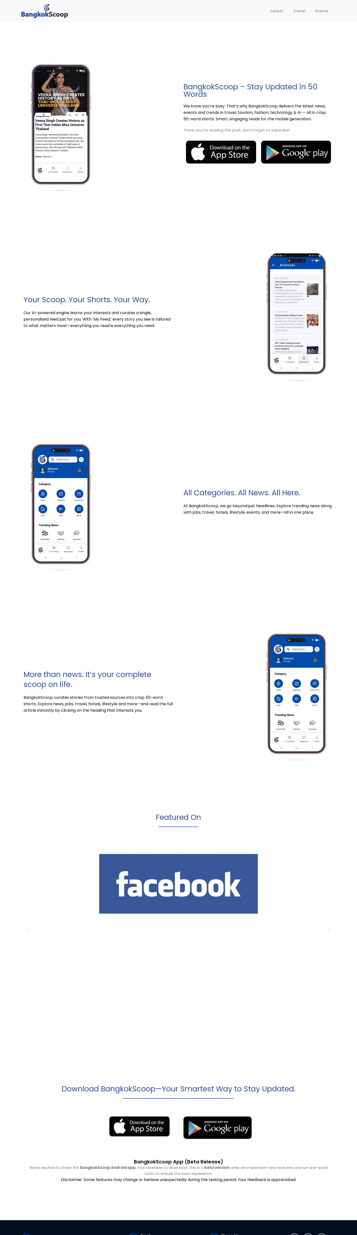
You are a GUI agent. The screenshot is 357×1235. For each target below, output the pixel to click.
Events (321, 11)
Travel (299, 11)
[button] (28, 931)
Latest (276, 11)
